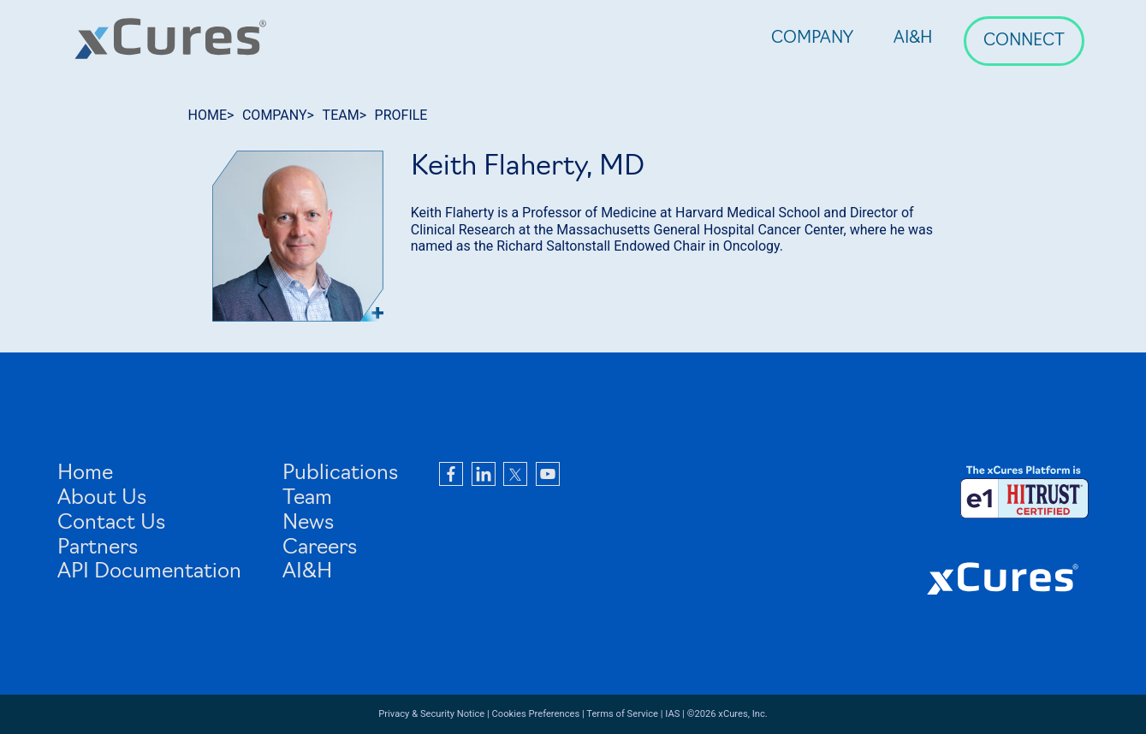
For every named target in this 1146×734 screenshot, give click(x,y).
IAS (672, 713)
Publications (340, 474)
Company (812, 39)
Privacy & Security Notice (431, 713)
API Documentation (149, 572)
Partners (97, 548)
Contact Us (111, 523)
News (308, 523)
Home (85, 474)
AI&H (913, 39)
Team (307, 498)
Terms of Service (622, 713)
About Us (101, 498)
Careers (319, 548)
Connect (1024, 41)
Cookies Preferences (536, 713)
